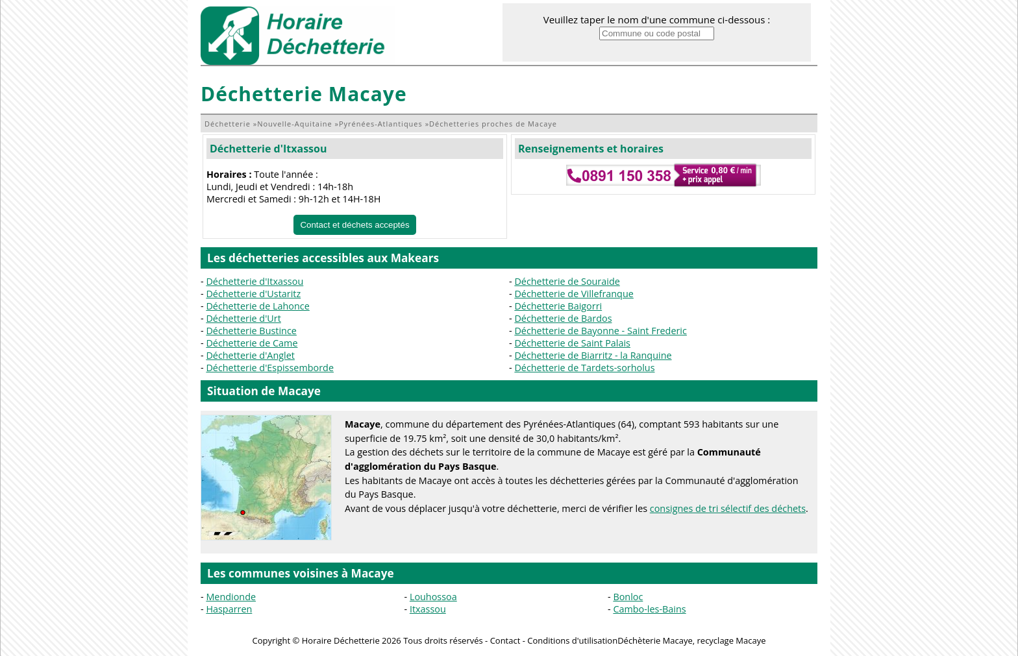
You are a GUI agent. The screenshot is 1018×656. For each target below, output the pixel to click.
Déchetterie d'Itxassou (268, 148)
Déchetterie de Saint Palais (572, 343)
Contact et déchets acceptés (354, 225)
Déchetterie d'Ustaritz (253, 293)
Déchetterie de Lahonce (257, 306)
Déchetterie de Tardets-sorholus (584, 367)
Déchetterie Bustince (251, 330)
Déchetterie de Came (251, 343)
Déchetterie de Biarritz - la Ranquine (592, 355)
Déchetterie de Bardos (563, 318)
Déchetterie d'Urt (243, 318)
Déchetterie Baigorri (558, 306)
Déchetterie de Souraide (566, 281)
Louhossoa (433, 596)
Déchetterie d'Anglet (250, 355)
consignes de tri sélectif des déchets (728, 508)
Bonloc (628, 596)
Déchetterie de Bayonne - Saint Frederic (600, 330)
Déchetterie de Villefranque (573, 293)
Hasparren (229, 609)
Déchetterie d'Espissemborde (270, 367)
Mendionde (231, 596)
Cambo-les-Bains (649, 609)
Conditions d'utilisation (572, 640)
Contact (505, 640)
